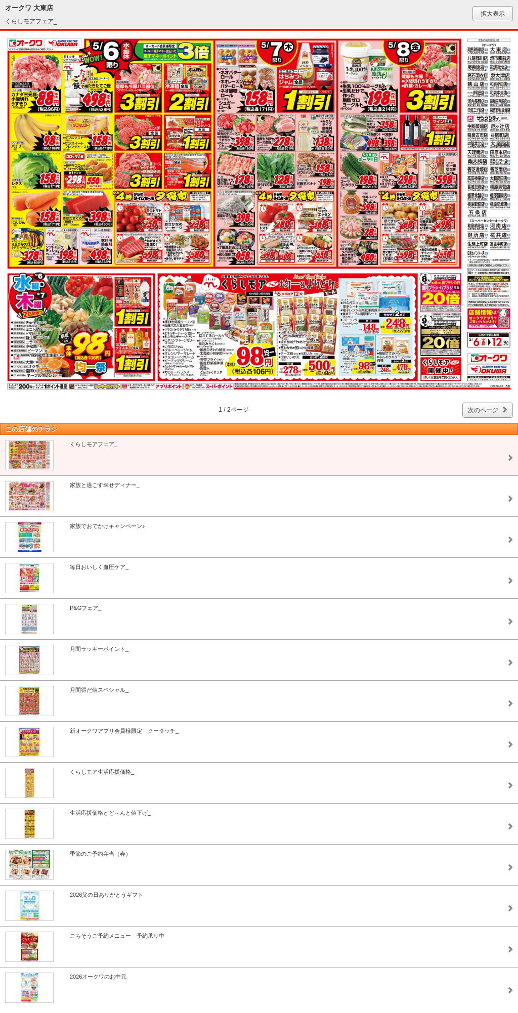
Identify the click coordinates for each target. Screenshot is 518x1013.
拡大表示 (493, 13)
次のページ (483, 410)
